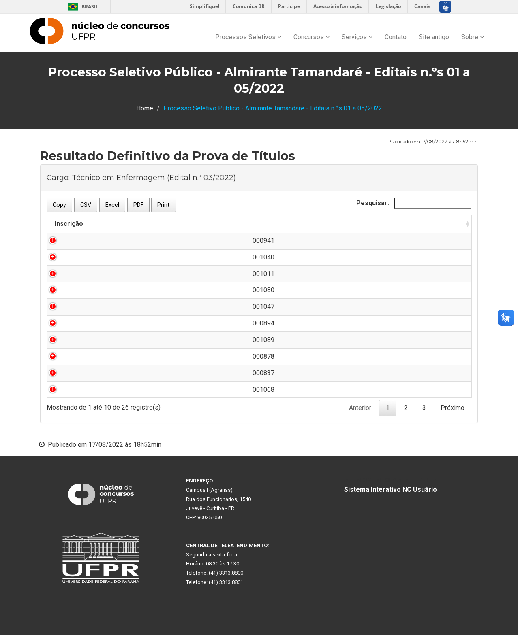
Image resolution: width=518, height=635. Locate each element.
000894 (90, 323)
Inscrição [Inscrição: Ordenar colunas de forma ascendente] (69, 223)
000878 (90, 356)
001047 (90, 306)
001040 (90, 257)
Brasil (81, 6)
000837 (90, 373)
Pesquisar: (413, 203)
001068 (90, 389)
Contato (396, 37)
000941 (90, 240)
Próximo (452, 408)
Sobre (472, 37)
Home (144, 108)
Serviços (357, 37)
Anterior (360, 408)
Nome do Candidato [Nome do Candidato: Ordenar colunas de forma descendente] (171, 223)
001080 (90, 290)
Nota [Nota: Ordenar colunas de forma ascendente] (427, 223)
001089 (90, 340)
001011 (90, 274)
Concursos (311, 37)
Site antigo (434, 37)
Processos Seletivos (248, 37)
